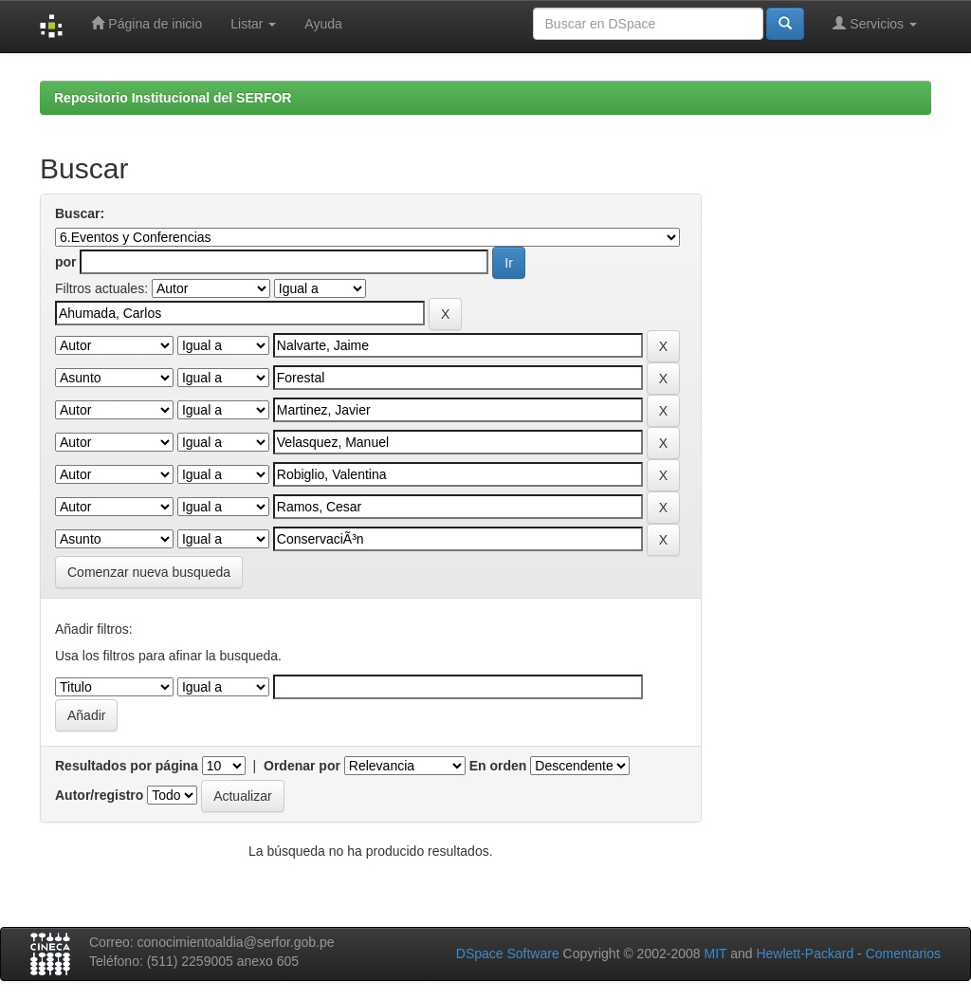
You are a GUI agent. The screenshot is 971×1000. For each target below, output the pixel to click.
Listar (253, 23)
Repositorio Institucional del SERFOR (172, 97)
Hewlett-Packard (804, 953)
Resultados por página (126, 765)
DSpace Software (507, 953)
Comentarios (903, 953)
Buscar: (79, 213)
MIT (715, 953)
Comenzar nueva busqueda (148, 572)
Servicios (875, 23)
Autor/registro (99, 795)
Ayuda (322, 23)
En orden (498, 765)
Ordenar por (302, 765)
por (66, 261)
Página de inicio (146, 23)
